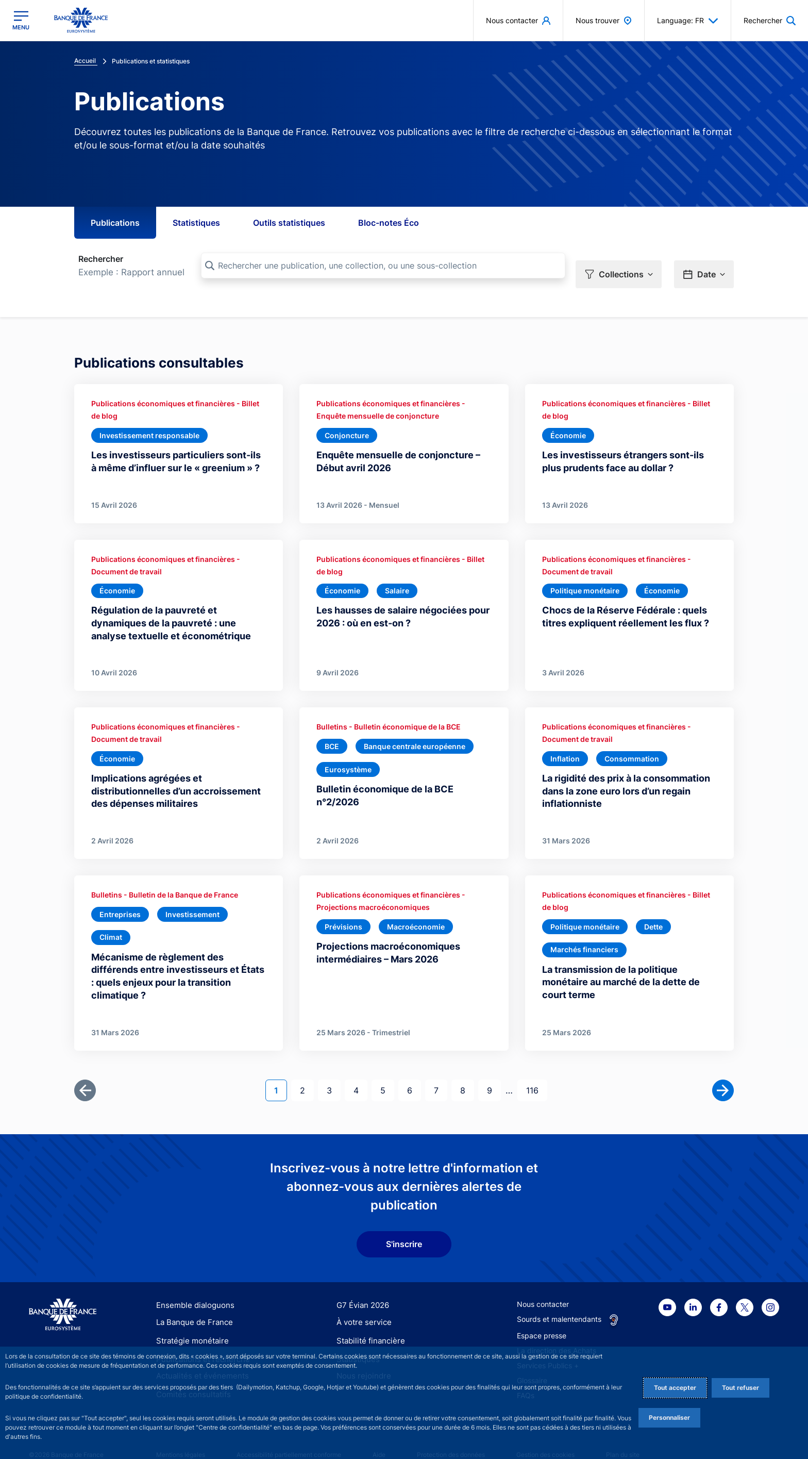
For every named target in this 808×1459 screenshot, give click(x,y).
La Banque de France (192, 1306)
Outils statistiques (289, 223)
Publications (115, 223)
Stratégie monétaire (189, 1323)
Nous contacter (543, 1287)
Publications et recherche (199, 1341)
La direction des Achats (556, 1333)
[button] (619, 266)
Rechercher (100, 259)
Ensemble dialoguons (191, 1288)
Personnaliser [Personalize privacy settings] (669, 1417)
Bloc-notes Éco (388, 223)
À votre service (361, 1306)
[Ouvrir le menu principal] (20, 20)
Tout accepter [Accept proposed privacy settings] (675, 1387)
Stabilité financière (367, 1323)
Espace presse (541, 1318)
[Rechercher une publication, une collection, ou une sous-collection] (383, 265)
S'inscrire (404, 1227)
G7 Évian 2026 (360, 1288)
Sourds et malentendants (559, 1302)
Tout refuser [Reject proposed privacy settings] (740, 1387)
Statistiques (196, 223)
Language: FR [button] (687, 20)
